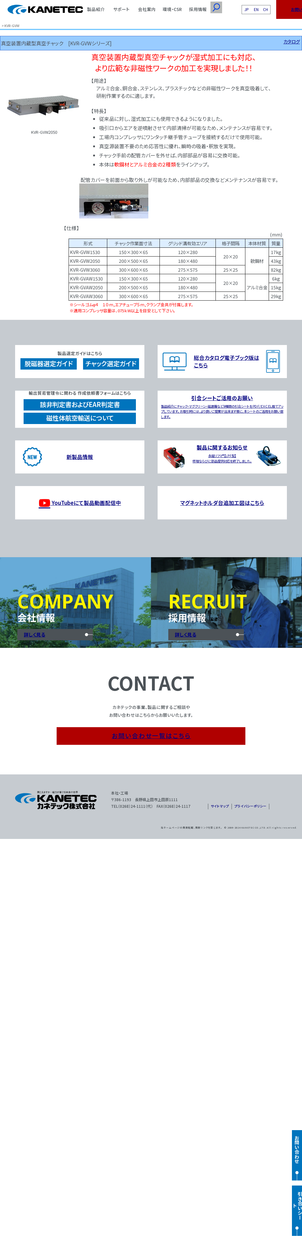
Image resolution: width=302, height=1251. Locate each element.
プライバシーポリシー (250, 806)
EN (256, 9)
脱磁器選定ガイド (49, 363)
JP (246, 9)
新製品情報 (79, 457)
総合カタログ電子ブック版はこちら (226, 361)
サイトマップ (220, 806)
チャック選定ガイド (111, 363)
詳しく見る (34, 634)
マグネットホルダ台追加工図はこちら (222, 503)
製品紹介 (96, 9)
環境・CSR (172, 9)
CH (265, 9)
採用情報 (198, 9)
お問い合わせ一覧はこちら (151, 735)
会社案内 (147, 9)
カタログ (291, 41)
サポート (121, 9)
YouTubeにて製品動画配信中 (80, 503)
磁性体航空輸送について (80, 417)
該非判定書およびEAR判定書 (80, 404)
